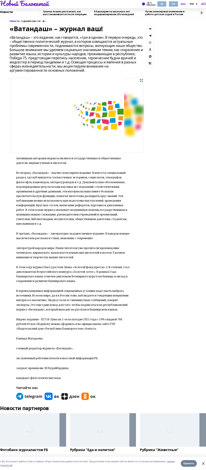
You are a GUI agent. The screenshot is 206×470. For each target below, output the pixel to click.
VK (161, 3)
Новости (6, 12)
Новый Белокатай (24, 3)
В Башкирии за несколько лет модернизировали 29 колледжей (114, 13)
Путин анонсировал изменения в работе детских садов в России (165, 13)
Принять (188, 463)
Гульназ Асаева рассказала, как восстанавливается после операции (65, 13)
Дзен (183, 4)
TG (173, 3)
